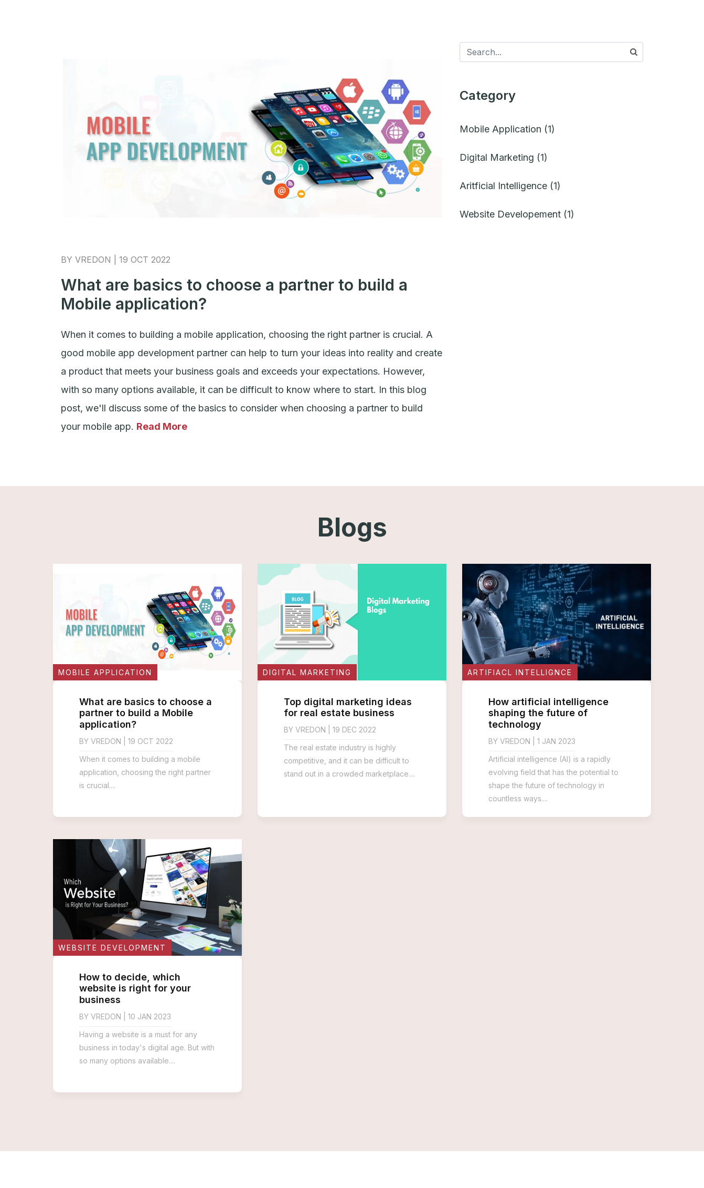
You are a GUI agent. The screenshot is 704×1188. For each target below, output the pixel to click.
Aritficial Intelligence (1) (510, 185)
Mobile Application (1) (507, 129)
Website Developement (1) (517, 214)
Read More (161, 426)
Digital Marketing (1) (504, 157)
